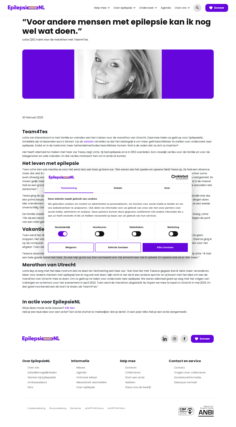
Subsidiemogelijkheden (42, 372)
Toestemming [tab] (69, 188)
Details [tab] (118, 188)
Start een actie (135, 377)
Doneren (131, 367)
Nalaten (130, 382)
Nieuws (80, 367)
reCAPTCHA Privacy (94, 408)
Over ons (180, 8)
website (89, 141)
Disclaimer (75, 408)
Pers (30, 387)
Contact (179, 367)
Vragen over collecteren (190, 372)
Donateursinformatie (187, 377)
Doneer (216, 8)
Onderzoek (146, 8)
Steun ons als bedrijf (138, 387)
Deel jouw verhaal (185, 382)
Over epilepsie (123, 8)
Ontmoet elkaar (86, 377)
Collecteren (133, 372)
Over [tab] (167, 188)
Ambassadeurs (37, 382)
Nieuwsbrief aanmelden (91, 382)
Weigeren (70, 247)
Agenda (166, 8)
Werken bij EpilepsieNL (42, 377)
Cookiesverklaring (36, 408)
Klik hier (70, 308)
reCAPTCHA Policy (116, 408)
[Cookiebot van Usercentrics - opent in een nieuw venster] (173, 177)
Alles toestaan (165, 247)
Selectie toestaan (118, 247)
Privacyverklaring (57, 408)
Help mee (100, 8)
